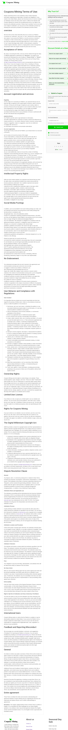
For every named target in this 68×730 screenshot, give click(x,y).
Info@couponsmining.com (25, 464)
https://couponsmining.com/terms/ (13, 62)
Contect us (28, 723)
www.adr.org (7, 500)
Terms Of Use (29, 726)
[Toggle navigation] (64, 2)
